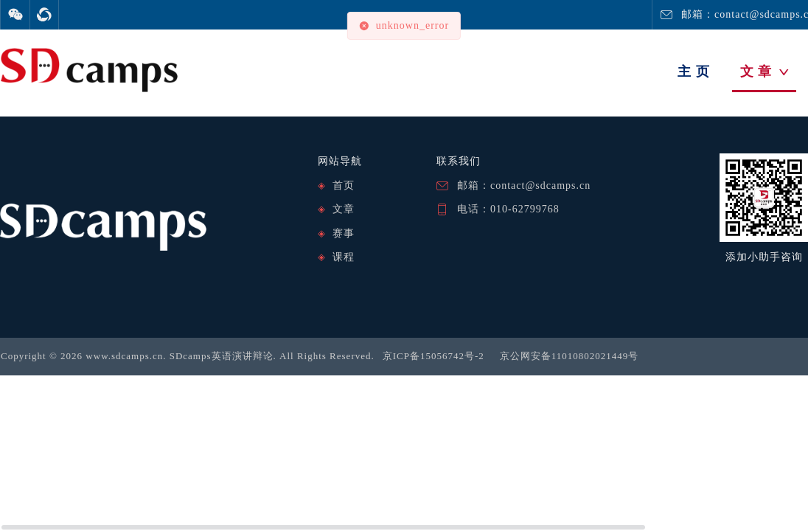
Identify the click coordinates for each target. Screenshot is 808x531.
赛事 (343, 233)
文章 (343, 209)
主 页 (694, 71)
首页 (343, 185)
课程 (343, 257)
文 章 (765, 71)
